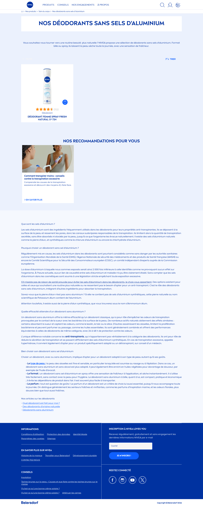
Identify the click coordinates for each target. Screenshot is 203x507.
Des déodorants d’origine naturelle (41, 406)
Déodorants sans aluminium (38, 409)
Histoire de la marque (31, 455)
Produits (48, 4)
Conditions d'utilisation (32, 434)
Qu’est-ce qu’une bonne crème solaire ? (40, 488)
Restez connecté (120, 470)
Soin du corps (44, 11)
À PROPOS (103, 4)
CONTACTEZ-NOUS (30, 460)
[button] (65, 102)
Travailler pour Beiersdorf (57, 455)
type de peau (37, 363)
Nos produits (30, 11)
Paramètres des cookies (32, 438)
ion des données (58, 434)
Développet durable (85, 455)
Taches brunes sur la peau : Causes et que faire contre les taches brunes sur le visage (59, 482)
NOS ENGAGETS (83, 4)
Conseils (63, 4)
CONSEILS (26, 472)
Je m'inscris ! (124, 455)
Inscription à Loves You (127, 429)
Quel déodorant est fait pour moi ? (41, 403)
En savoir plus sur (36, 450)
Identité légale (80, 434)
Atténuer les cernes (71, 493)
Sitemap (51, 438)
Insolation (26, 477)
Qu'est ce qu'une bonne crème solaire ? (40, 493)
